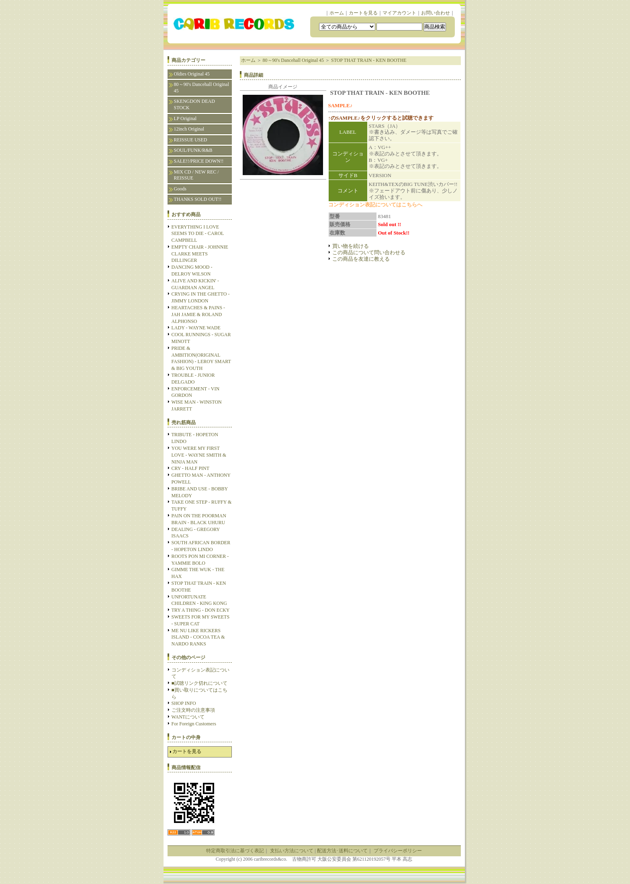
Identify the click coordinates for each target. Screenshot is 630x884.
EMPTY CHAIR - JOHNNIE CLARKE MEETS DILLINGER (200, 253)
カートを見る (363, 13)
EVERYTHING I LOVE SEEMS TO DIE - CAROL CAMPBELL (198, 233)
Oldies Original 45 (192, 74)
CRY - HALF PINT (191, 468)
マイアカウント (399, 13)
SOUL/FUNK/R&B (193, 150)
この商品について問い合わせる (368, 252)
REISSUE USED (190, 140)
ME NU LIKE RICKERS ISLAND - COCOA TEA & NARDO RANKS (198, 637)
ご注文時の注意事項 (193, 710)
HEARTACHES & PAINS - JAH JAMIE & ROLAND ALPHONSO (198, 314)
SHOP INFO (184, 703)
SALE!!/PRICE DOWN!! (199, 161)
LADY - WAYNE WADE (196, 328)
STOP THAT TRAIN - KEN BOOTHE (369, 60)
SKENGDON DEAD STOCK (194, 104)
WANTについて (188, 717)
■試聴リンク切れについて (199, 683)
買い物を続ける (350, 246)
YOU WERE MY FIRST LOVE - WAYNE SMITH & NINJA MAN (199, 455)
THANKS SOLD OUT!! (198, 199)
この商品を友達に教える (361, 259)
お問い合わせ (435, 13)
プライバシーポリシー (398, 850)
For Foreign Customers (194, 724)
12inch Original (189, 129)
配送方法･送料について (342, 850)
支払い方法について (291, 850)
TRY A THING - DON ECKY (201, 610)
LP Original (185, 118)
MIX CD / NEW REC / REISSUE (196, 175)
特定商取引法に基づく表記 (235, 850)
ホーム (336, 13)
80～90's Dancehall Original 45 (201, 88)
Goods (180, 189)
